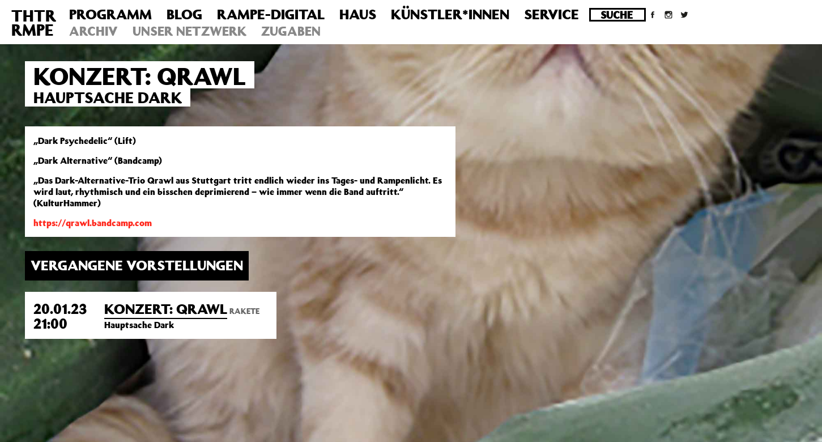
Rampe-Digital (271, 14)
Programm (110, 14)
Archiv (93, 31)
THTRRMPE (33, 22)
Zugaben (291, 31)
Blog (184, 14)
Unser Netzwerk (189, 31)
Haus (357, 14)
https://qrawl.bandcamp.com (92, 222)
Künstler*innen (450, 14)
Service (551, 14)
